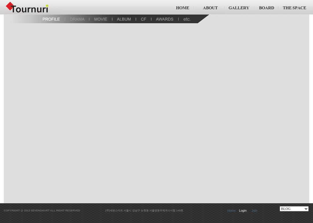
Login (243, 210)
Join (255, 210)
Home (231, 210)
